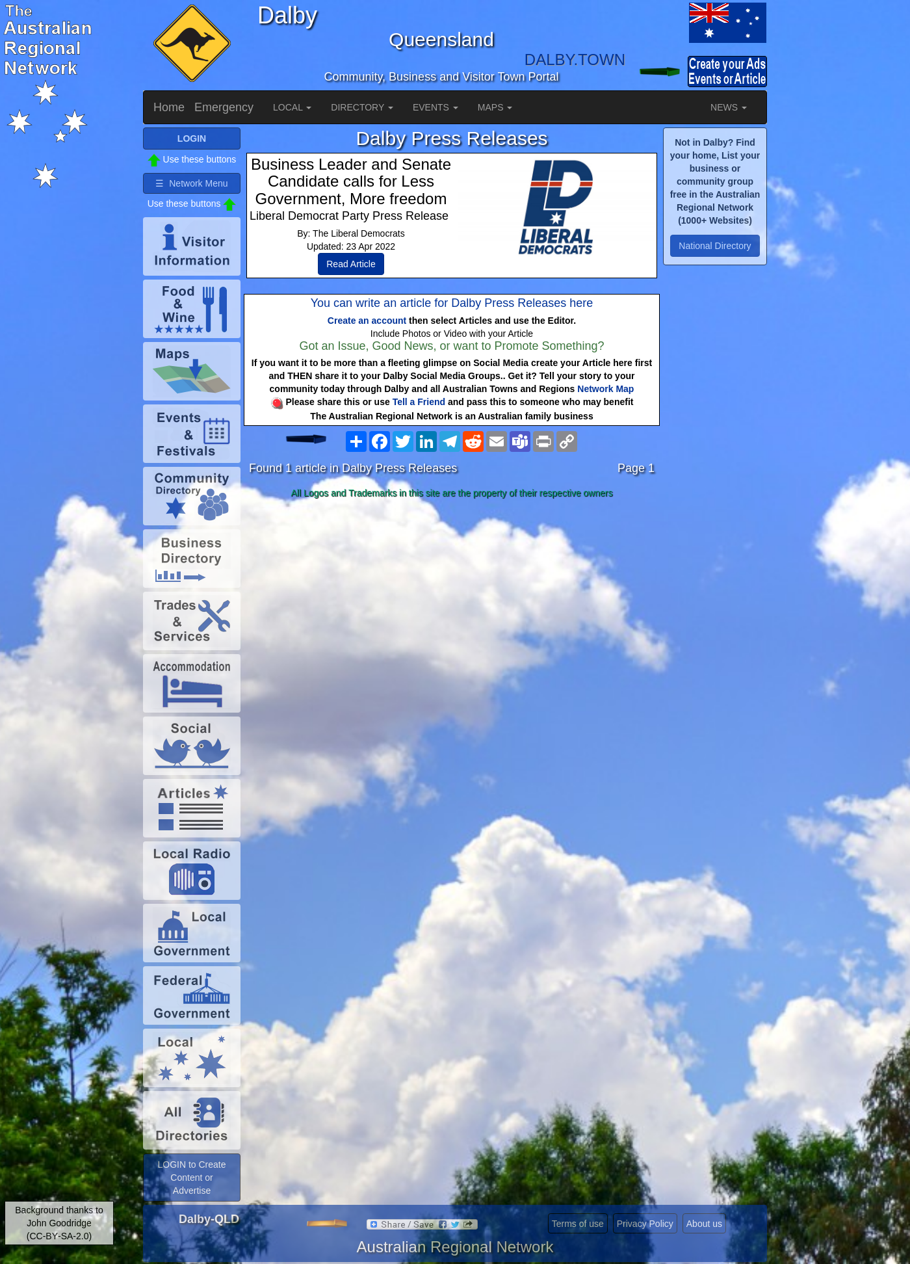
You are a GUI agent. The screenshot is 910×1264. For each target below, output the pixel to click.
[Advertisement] (452, 606)
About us (704, 1223)
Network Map (605, 389)
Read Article (350, 264)
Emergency (224, 107)
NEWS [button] (728, 107)
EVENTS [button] (435, 107)
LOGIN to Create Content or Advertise (191, 1177)
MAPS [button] (495, 107)
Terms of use (578, 1223)
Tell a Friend (419, 402)
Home (169, 107)
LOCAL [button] (292, 107)
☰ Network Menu (191, 183)
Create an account (367, 320)
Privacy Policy (645, 1223)
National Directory (715, 246)
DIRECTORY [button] (362, 107)
